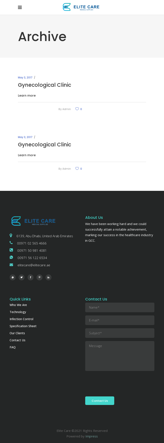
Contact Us (17, 340)
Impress (91, 436)
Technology (18, 312)
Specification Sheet (23, 326)
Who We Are (18, 305)
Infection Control (21, 319)
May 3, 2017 (25, 77)
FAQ (13, 347)
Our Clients (17, 333)
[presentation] (117, 382)
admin (66, 109)
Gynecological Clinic (44, 84)
